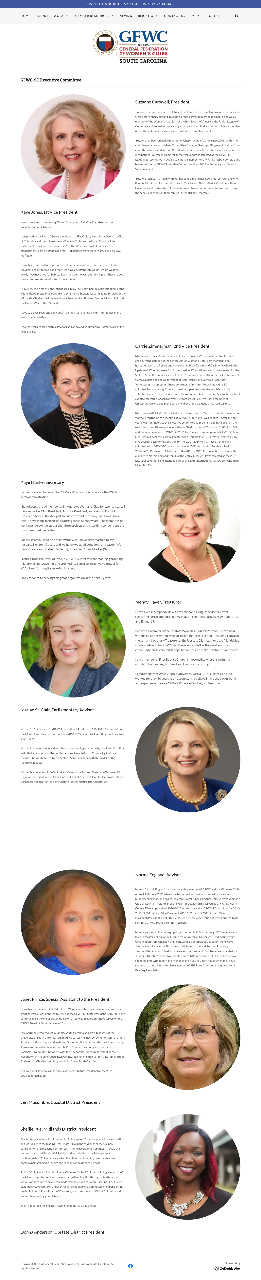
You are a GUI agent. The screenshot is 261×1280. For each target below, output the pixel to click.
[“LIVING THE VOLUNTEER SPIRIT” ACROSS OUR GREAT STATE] (130, 4)
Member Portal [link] (206, 15)
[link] (130, 46)
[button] (53, 15)
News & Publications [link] (139, 15)
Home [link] (26, 15)
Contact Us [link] (174, 15)
